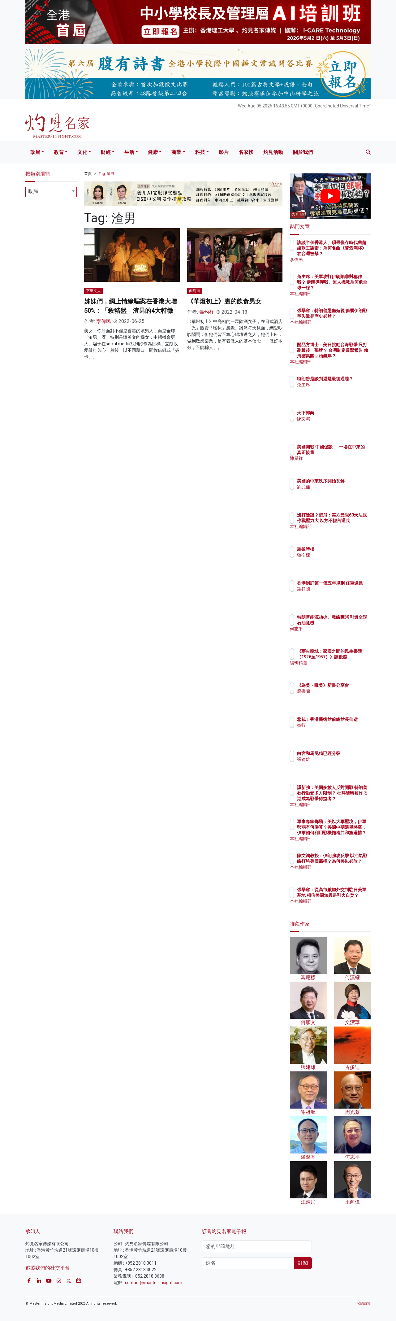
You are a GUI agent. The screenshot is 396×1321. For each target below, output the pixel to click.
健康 (153, 152)
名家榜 (246, 152)
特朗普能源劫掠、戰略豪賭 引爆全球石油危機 (350, 623)
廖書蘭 (339, 696)
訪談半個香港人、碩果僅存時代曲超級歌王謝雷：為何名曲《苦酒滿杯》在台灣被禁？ (350, 254)
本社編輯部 (344, 293)
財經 (106, 152)
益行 (337, 730)
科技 (200, 152)
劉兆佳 (339, 492)
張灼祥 (206, 312)
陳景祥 (339, 463)
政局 (35, 152)
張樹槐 (339, 554)
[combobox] (51, 192)
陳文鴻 (339, 418)
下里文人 (93, 291)
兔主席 (339, 390)
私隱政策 (364, 1303)
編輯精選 (342, 668)
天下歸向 (342, 412)
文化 (82, 152)
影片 (224, 152)
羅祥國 (339, 594)
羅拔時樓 (342, 549)
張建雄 (339, 764)
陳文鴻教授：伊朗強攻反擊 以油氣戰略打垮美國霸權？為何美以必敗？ (350, 867)
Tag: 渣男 (106, 174)
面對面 (194, 291)
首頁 (88, 174)
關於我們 (303, 152)
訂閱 (303, 1263)
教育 (59, 152)
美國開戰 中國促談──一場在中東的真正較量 (349, 452)
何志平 (339, 634)
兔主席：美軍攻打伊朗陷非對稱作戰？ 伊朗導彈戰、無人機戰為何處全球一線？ (350, 288)
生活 (129, 152)
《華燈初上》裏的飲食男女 (224, 301)
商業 (176, 152)
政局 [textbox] (33, 191)
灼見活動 (273, 152)
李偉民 (103, 321)
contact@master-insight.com (153, 1282)
